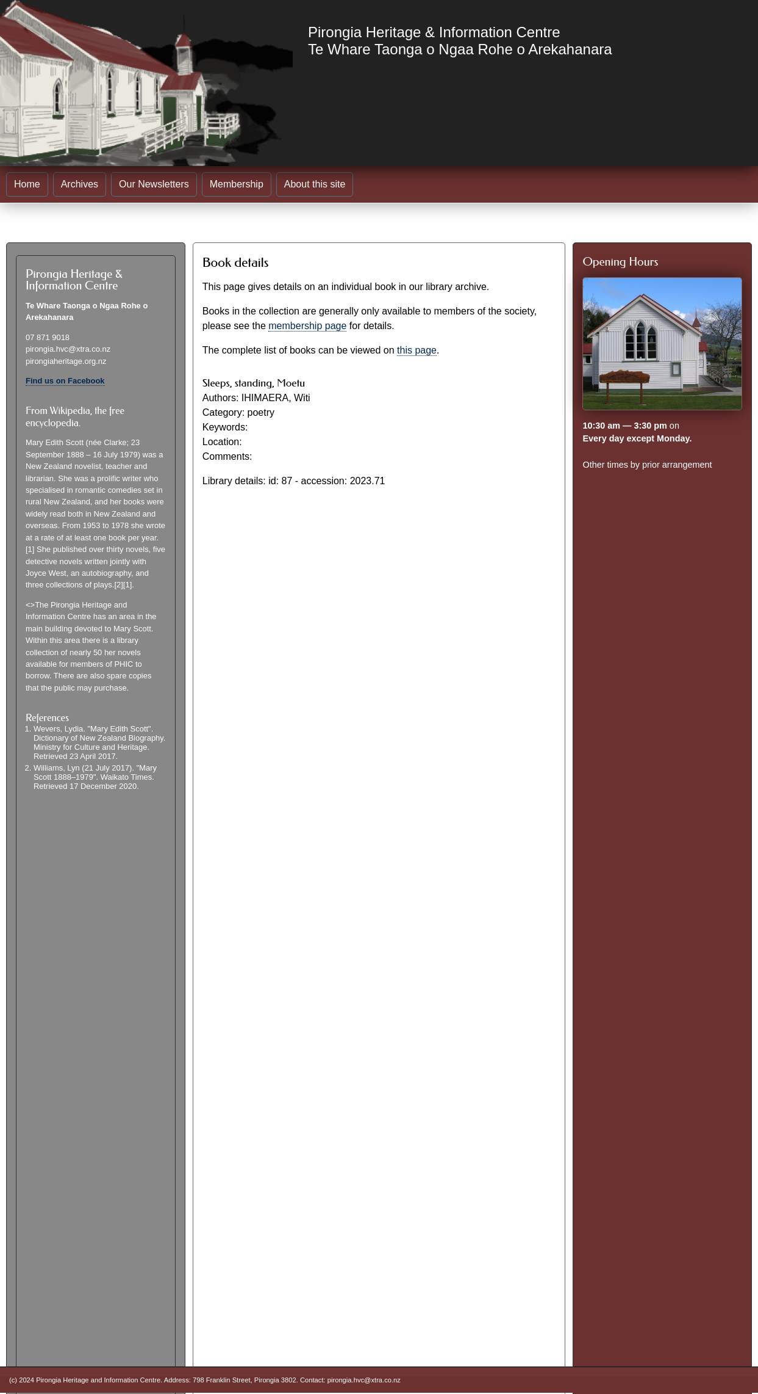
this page (417, 350)
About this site (315, 184)
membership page (307, 326)
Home (27, 184)
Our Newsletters (154, 184)
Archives (79, 184)
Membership (236, 184)
